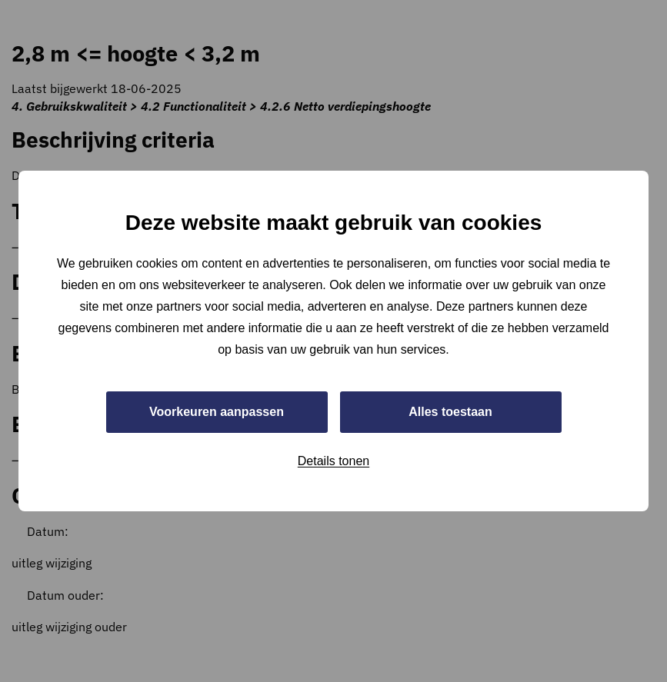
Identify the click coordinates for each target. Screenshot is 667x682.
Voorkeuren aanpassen (216, 411)
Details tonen (333, 460)
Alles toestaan (450, 411)
